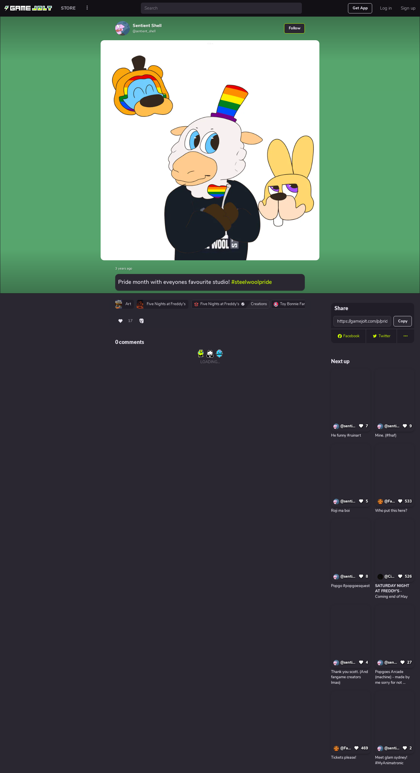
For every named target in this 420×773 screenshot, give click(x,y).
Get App (360, 8)
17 (130, 321)
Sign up (408, 8)
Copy (402, 321)
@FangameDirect (390, 501)
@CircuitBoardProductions (390, 576)
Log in (386, 8)
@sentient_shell (348, 426)
